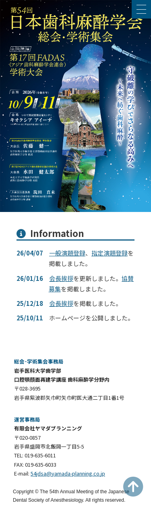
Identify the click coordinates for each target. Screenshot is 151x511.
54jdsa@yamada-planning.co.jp (68, 473)
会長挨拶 (61, 278)
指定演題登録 (109, 253)
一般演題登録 (67, 253)
